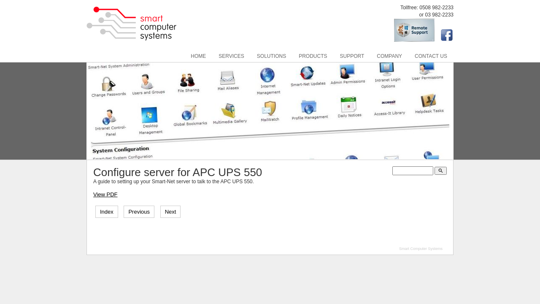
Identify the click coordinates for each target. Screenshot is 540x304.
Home (198, 56)
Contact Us (431, 56)
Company (389, 56)
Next (170, 212)
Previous (139, 212)
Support (352, 56)
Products (313, 56)
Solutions (271, 56)
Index (106, 212)
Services (231, 56)
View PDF (105, 194)
